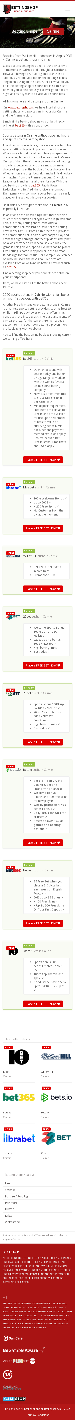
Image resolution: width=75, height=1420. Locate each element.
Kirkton (9, 1209)
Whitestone (12, 1222)
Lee (7, 1183)
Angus (6, 1239)
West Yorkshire (44, 1235)
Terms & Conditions (37, 1415)
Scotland (60, 1235)
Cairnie (48, 359)
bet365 (20, 125)
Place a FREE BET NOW (43, 460)
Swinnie (10, 1190)
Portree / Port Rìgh (17, 1196)
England (28, 1235)
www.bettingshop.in (20, 107)
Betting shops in (12, 1235)
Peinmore (11, 1203)
